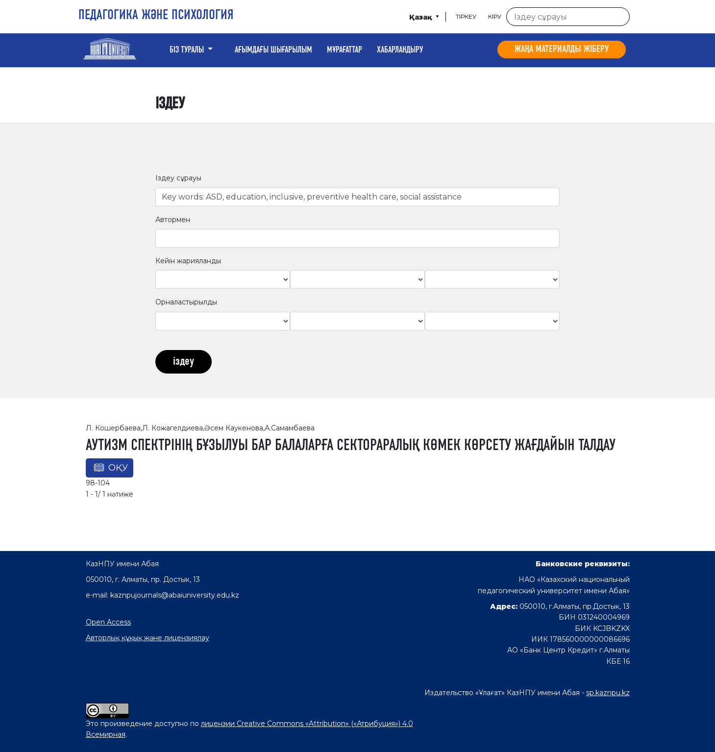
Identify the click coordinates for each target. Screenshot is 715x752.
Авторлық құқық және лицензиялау (147, 637)
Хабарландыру (400, 50)
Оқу (118, 467)
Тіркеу (466, 16)
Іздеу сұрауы (178, 178)
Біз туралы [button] (188, 50)
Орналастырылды (186, 302)
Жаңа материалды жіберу (562, 49)
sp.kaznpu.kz (608, 692)
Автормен (172, 219)
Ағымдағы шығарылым (273, 50)
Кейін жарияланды (188, 260)
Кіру (494, 16)
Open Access (108, 622)
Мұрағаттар (344, 50)
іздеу (183, 362)
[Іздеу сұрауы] (568, 16)
